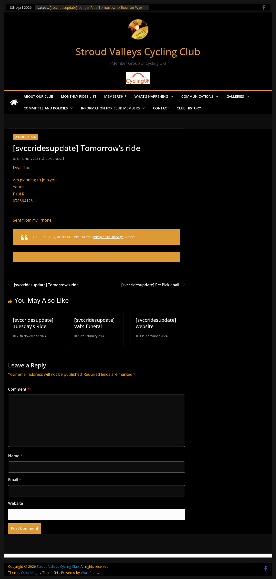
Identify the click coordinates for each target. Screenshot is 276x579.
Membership (115, 96)
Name (15, 456)
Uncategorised (25, 137)
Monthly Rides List (78, 96)
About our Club (38, 96)
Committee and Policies (46, 108)
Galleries (235, 96)
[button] (171, 96)
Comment (19, 389)
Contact (161, 108)
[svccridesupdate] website (156, 323)
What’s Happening (151, 96)
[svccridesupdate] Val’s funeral (94, 323)
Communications (197, 96)
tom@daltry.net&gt (108, 237)
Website (15, 503)
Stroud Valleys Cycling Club (138, 51)
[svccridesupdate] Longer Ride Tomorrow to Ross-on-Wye (96, 7)
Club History (189, 108)
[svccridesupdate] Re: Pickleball (153, 285)
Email (14, 479)
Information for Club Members (110, 108)
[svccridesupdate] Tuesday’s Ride (33, 323)
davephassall (55, 159)
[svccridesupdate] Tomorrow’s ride (43, 285)
